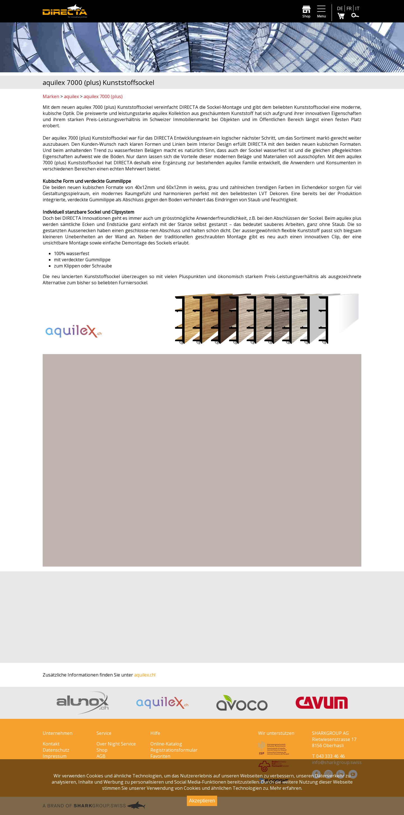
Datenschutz (56, 750)
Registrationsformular (174, 750)
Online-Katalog (166, 744)
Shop (102, 750)
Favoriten (160, 756)
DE (340, 8)
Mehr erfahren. (286, 788)
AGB (101, 756)
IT (357, 8)
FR (349, 8)
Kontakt (51, 744)
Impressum (54, 756)
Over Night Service (116, 744)
